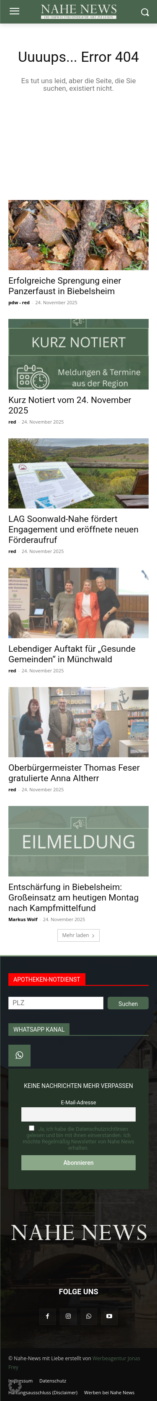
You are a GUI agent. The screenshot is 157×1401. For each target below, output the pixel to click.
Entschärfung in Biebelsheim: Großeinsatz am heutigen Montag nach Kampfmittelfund (73, 897)
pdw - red (19, 302)
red (12, 422)
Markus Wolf (22, 919)
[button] (15, 1386)
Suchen (128, 1004)
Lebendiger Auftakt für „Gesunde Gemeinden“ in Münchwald (72, 654)
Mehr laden (78, 935)
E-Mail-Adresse (78, 1102)
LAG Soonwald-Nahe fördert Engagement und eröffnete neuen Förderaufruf (73, 529)
